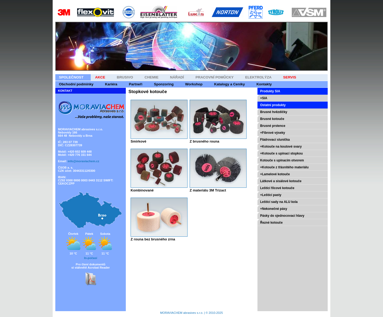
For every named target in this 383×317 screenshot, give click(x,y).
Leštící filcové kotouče (277, 188)
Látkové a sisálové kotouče (280, 181)
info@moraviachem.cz (83, 161)
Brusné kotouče (272, 119)
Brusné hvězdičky (273, 112)
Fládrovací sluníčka (275, 139)
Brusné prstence (272, 126)
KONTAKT (65, 90)
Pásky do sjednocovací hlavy (282, 216)
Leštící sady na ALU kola (279, 202)
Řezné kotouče (271, 222)
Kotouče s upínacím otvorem (282, 160)
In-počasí (90, 258)
